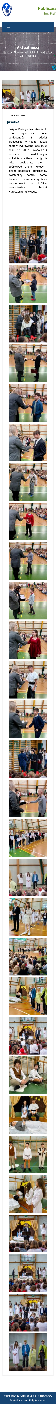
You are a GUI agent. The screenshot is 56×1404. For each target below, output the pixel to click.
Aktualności (20, 52)
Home (6, 52)
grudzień (44, 52)
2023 (33, 52)
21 (21, 55)
